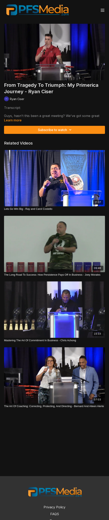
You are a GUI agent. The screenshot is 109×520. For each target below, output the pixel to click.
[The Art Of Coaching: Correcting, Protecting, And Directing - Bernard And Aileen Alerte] (54, 406)
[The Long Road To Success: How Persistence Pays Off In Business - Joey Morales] (54, 275)
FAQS (54, 514)
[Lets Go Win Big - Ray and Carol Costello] (54, 209)
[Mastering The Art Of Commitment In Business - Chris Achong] (54, 340)
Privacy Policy (54, 507)
